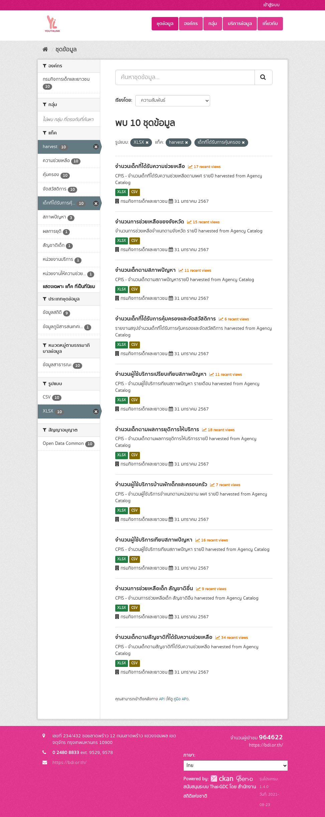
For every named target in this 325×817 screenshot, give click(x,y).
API (162, 699)
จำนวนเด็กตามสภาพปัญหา (145, 270)
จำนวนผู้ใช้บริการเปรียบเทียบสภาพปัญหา (160, 374)
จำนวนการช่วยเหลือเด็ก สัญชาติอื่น (154, 588)
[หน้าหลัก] (45, 49)
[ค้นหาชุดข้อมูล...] (185, 77)
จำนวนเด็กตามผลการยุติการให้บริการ (157, 429)
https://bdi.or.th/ (69, 762)
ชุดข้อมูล (165, 23)
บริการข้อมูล (240, 23)
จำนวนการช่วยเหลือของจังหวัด (149, 221)
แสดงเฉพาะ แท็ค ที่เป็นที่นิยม (69, 286)
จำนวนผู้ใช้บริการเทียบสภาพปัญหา (153, 540)
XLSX (121, 192)
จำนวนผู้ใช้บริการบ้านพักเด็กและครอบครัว (161, 484)
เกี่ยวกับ (270, 23)
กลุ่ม (212, 23)
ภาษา (188, 755)
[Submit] (264, 77)
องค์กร (191, 23)
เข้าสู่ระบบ (271, 5)
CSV (134, 192)
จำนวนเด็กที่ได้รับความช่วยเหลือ (150, 166)
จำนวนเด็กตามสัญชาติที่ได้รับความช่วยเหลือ (163, 637)
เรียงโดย (123, 100)
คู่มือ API (180, 699)
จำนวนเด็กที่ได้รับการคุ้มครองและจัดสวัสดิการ (165, 318)
